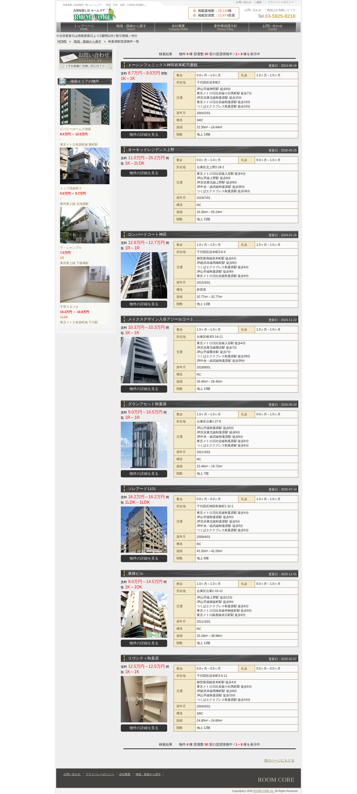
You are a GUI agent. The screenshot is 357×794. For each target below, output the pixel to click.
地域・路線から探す (131, 27)
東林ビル (135, 573)
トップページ (84, 27)
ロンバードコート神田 (147, 234)
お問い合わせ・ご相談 (249, 2)
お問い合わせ (272, 27)
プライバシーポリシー (281, 2)
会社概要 (178, 27)
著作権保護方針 (225, 27)
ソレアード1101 (142, 488)
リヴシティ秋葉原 (143, 658)
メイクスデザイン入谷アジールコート (161, 319)
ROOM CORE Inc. (264, 791)
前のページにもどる (279, 760)
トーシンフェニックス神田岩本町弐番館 (163, 65)
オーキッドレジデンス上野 (151, 149)
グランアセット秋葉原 (147, 404)
